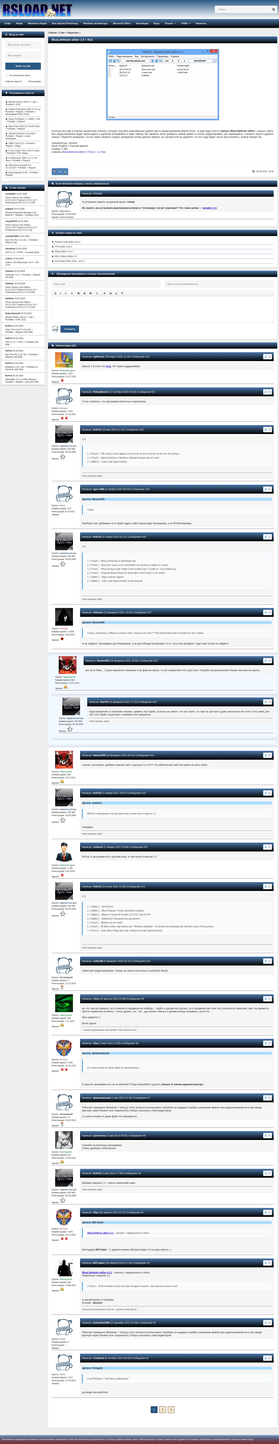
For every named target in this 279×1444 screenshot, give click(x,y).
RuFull (97, 429)
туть (108, 366)
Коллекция (142, 23)
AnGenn (98, 847)
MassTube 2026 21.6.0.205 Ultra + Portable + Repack (23, 127)
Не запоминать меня (19, 75)
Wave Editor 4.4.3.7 (64, 251)
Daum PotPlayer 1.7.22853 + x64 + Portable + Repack (23, 120)
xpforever (99, 356)
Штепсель (99, 1135)
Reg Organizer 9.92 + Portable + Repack (22, 173)
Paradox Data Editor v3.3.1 (67, 242)
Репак (19, 23)
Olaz (96, 1043)
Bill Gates (99, 1262)
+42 (60, 172)
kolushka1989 (101, 1322)
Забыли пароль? (13, 81)
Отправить (69, 329)
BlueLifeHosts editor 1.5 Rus (78, 151)
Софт (7, 23)
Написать (201, 23)
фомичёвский (101, 1097)
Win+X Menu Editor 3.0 (66, 256)
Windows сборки (37, 23)
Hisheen (98, 612)
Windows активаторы (95, 23)
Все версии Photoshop (65, 23)
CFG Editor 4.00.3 (63, 246)
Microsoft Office (122, 23)
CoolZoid (98, 1358)
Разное (169, 23)
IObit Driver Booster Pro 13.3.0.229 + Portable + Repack (21, 166)
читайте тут (209, 208)
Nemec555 (103, 660)
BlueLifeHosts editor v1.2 (100, 1233)
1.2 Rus (101, 151)
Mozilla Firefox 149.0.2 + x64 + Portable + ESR (22, 103)
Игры (157, 23)
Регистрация (34, 81)
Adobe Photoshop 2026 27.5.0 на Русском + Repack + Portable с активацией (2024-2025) (23, 111)
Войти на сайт (23, 66)
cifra (96, 998)
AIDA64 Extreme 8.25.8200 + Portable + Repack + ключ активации (21, 136)
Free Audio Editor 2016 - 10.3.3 (70, 261)
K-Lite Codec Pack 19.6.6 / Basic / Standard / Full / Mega (23, 151)
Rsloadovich (100, 391)
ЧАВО (184, 23)
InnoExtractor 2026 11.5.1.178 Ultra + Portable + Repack (21, 159)
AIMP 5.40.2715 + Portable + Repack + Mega (21, 144)
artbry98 (98, 961)
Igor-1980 (98, 489)
